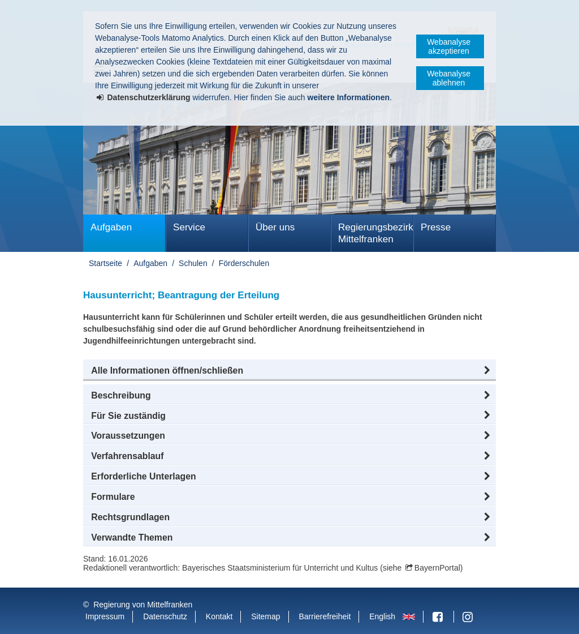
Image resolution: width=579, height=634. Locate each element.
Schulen (193, 263)
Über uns (275, 227)
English (382, 616)
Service (189, 227)
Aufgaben (111, 227)
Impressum (104, 616)
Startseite (105, 263)
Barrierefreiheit (325, 616)
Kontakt (219, 616)
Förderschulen (244, 263)
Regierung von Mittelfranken (142, 604)
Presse (436, 227)
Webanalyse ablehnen (448, 78)
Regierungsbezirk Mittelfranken (375, 233)
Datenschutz (165, 616)
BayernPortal (437, 567)
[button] (289, 370)
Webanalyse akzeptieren (448, 46)
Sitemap (265, 616)
